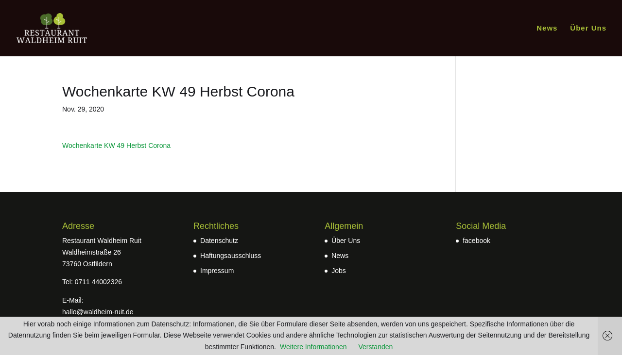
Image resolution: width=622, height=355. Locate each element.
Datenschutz (219, 240)
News (546, 28)
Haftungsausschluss (230, 255)
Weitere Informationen (313, 347)
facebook (476, 240)
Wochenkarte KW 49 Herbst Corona (116, 145)
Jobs (338, 270)
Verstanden (375, 347)
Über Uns (588, 28)
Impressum (217, 270)
